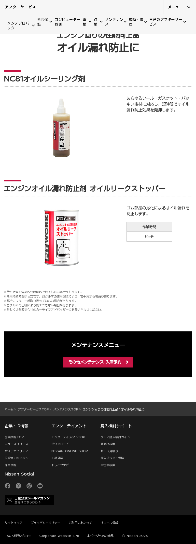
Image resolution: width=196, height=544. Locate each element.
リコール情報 (109, 522)
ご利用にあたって (80, 522)
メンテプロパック (18, 26)
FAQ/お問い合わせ (18, 535)
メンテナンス (114, 22)
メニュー (175, 7)
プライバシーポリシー (45, 522)
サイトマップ (13, 522)
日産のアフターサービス (165, 22)
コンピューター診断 (67, 22)
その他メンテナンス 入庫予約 (94, 362)
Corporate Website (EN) (59, 535)
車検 (84, 22)
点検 (96, 22)
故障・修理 (136, 22)
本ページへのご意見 (100, 535)
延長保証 (42, 22)
